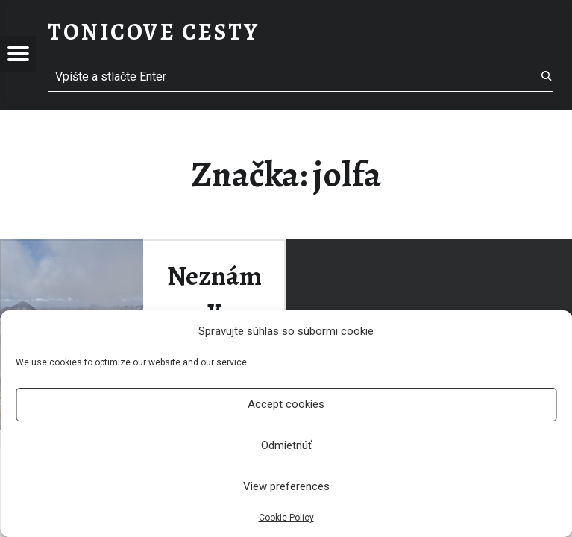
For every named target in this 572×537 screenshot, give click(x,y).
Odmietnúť (286, 445)
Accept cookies (286, 404)
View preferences (286, 486)
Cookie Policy (286, 517)
